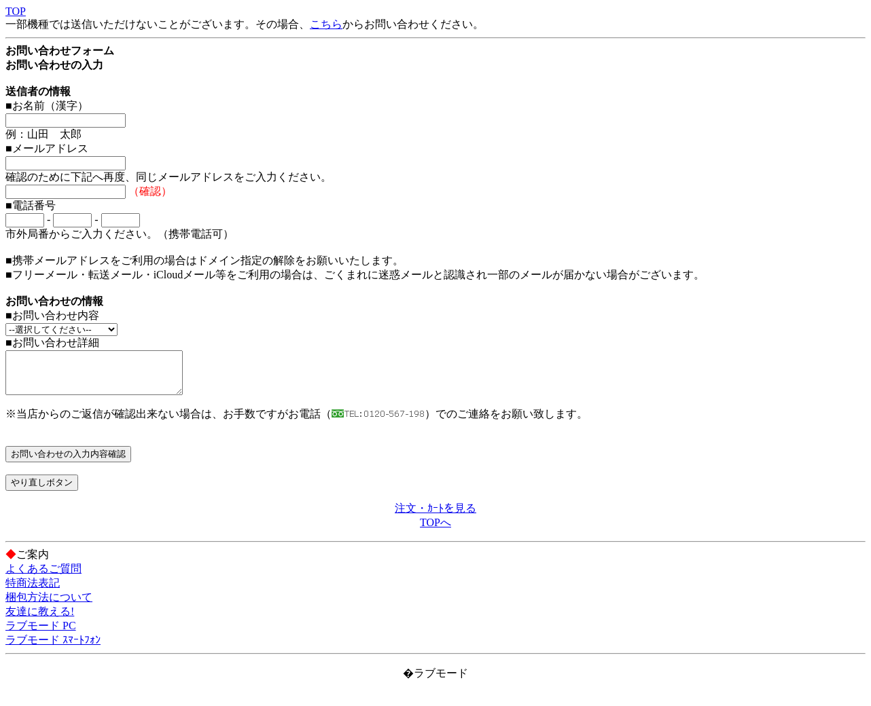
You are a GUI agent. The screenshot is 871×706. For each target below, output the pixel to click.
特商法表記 (32, 591)
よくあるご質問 (43, 576)
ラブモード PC (40, 633)
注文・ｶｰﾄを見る (435, 516)
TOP (15, 11)
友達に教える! (39, 619)
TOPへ (435, 530)
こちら (326, 24)
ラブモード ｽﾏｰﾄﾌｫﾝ (53, 648)
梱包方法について (48, 605)
